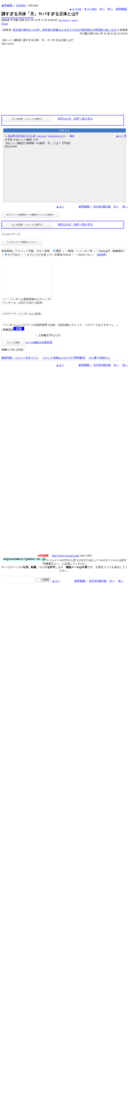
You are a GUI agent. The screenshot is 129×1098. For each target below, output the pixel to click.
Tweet (4, 23)
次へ (102, 9)
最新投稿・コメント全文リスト (20, 365)
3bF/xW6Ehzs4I (64, 20)
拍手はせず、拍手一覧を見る (75, 118)
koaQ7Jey (74, 20)
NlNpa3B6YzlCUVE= (55, 136)
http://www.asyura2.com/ (65, 563)
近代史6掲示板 (102, 206)
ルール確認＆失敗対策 (39, 350)
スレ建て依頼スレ (99, 365)
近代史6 (21, 5)
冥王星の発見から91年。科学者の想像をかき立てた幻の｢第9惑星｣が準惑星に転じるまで (66, 29)
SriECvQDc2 (41, 136)
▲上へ (60, 206)
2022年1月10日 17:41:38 (21, 135)
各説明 (102, 254)
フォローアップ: (11, 234)
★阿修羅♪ (7, 5)
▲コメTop (75, 9)
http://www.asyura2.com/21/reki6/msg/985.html (17, 17)
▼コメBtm (90, 9)
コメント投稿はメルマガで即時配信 (63, 365)
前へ (110, 9)
